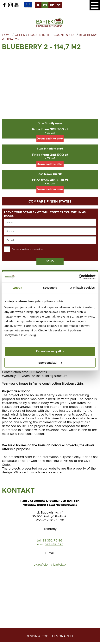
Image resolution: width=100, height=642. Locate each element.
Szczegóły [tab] (50, 287)
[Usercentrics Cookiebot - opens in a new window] (79, 276)
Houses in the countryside (52, 35)
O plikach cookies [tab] (82, 287)
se (58, 5)
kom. (40, 544)
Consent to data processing (27, 249)
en (45, 5)
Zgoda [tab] (17, 287)
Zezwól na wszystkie (50, 351)
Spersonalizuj (50, 362)
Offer (20, 35)
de (52, 5)
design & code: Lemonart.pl (50, 636)
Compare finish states (50, 201)
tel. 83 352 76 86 (50, 540)
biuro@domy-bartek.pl (50, 565)
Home (6, 35)
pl (38, 5)
